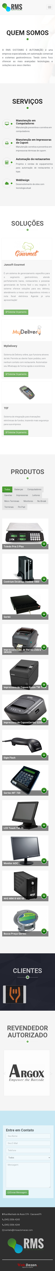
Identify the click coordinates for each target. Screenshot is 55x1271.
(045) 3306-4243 (11, 1221)
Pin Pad (21, 507)
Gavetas (8, 495)
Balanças (19, 489)
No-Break (41, 501)
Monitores (28, 501)
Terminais (9, 507)
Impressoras (22, 495)
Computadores (34, 489)
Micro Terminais (11, 501)
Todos (7, 489)
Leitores (36, 495)
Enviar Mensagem (19, 1192)
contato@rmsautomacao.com (17, 1232)
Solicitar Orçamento (13, 312)
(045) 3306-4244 (11, 1227)
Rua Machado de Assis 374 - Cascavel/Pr (22, 1216)
